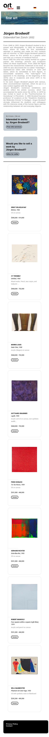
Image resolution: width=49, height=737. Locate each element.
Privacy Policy (12, 724)
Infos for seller (13, 154)
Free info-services (14, 127)
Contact (9, 726)
